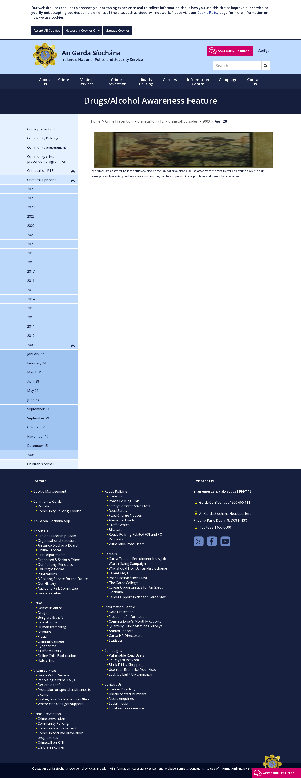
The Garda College (123, 582)
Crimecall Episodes (183, 121)
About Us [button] (44, 81)
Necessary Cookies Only (82, 30)
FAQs (92, 768)
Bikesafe (115, 529)
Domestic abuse (50, 608)
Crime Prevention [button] (116, 81)
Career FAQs (118, 573)
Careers (111, 554)
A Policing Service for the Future (63, 578)
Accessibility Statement (147, 768)
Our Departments (51, 555)
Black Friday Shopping (126, 664)
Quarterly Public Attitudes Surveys (135, 626)
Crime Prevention (119, 121)
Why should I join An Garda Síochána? (138, 568)
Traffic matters (49, 651)
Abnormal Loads (121, 520)
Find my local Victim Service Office (63, 699)
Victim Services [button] (86, 81)
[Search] (237, 65)
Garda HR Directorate (125, 635)
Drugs (42, 612)
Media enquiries (121, 698)
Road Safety (118, 510)
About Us (40, 531)
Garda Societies (50, 593)
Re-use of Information (221, 768)
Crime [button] (63, 79)
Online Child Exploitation (57, 655)
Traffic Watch (119, 524)
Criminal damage (51, 641)
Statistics (116, 496)
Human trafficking (52, 627)
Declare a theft (49, 684)
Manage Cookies (117, 30)
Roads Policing (116, 491)
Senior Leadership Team (57, 536)
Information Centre (120, 607)
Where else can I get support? (61, 703)
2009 (206, 121)
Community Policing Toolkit (59, 511)
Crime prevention (51, 718)
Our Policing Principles (55, 564)
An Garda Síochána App (51, 521)
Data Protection (121, 611)
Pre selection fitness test (128, 578)
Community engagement (57, 728)
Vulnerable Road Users (127, 544)
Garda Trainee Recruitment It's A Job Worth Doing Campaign (137, 561)
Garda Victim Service (53, 675)
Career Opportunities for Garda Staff (137, 597)
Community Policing (53, 723)
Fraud (42, 636)
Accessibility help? (233, 50)
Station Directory (122, 689)
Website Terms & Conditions (184, 768)
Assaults (44, 632)
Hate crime (46, 660)
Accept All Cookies (47, 30)
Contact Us (113, 684)
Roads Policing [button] (146, 81)
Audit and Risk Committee (58, 588)
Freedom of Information (128, 616)
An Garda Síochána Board (58, 545)
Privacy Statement (249, 768)
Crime (38, 603)
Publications (47, 574)
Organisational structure (57, 540)
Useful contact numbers (127, 694)
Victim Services (44, 670)
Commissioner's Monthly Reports (135, 621)
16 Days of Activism (124, 660)
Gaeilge (264, 50)
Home (95, 121)
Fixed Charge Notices (125, 515)
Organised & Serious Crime (59, 559)
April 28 (221, 121)
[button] (73, 171)
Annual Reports (121, 631)
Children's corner (51, 747)
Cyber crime (47, 646)
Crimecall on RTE (150, 121)
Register (44, 506)
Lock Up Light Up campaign (130, 674)
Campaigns (113, 650)
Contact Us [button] (254, 81)
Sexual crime (47, 622)
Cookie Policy (208, 12)
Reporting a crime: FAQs (56, 680)
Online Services (49, 550)
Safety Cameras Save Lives (129, 505)
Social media (118, 703)
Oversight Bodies (51, 569)
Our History (47, 583)
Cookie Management (49, 491)
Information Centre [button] (198, 81)
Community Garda (47, 501)
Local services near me (126, 708)
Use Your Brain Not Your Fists (132, 669)
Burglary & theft (50, 617)
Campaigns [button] (229, 79)
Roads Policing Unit (124, 501)
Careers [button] (170, 79)
